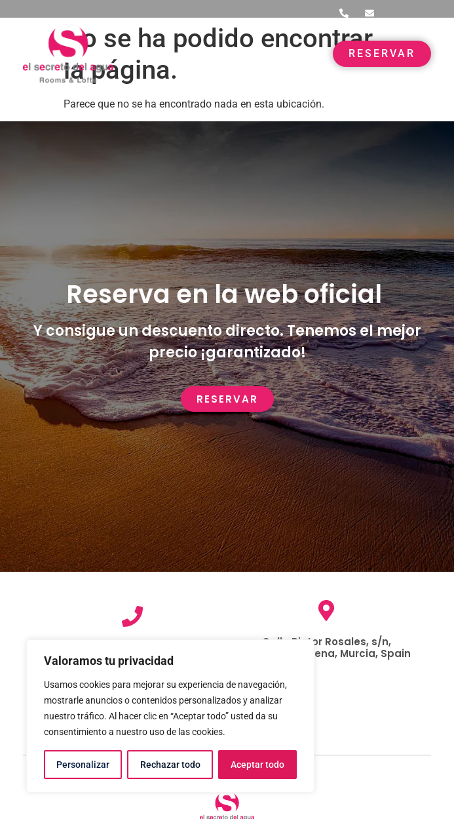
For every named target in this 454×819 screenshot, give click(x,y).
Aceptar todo (257, 764)
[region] (170, 716)
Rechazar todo (170, 764)
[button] (305, 53)
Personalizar (82, 764)
